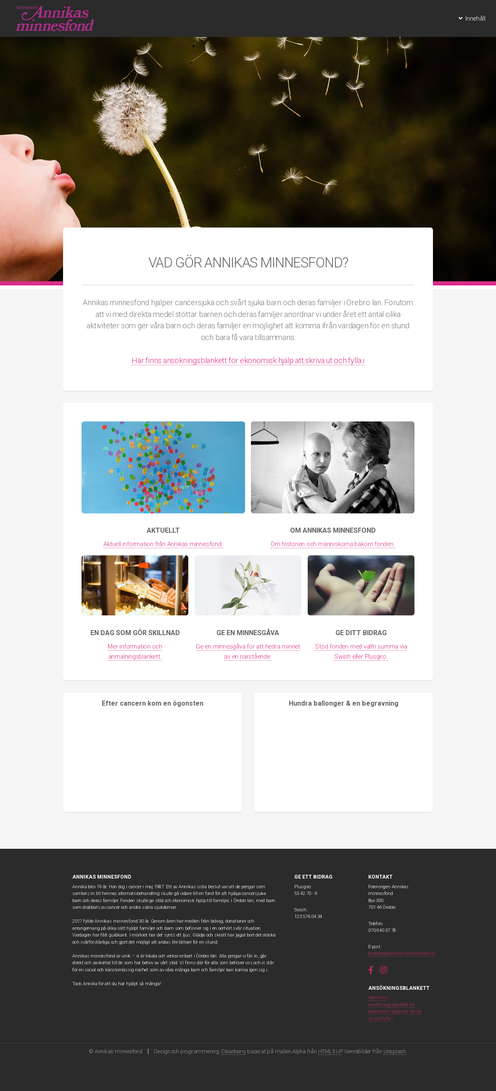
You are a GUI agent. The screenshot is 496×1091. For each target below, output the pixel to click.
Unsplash (394, 1051)
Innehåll (475, 18)
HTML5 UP (330, 1051)
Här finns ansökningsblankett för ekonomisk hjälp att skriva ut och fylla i (248, 360)
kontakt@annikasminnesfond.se (401, 953)
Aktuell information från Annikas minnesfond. (163, 544)
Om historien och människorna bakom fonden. (333, 544)
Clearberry (233, 1051)
